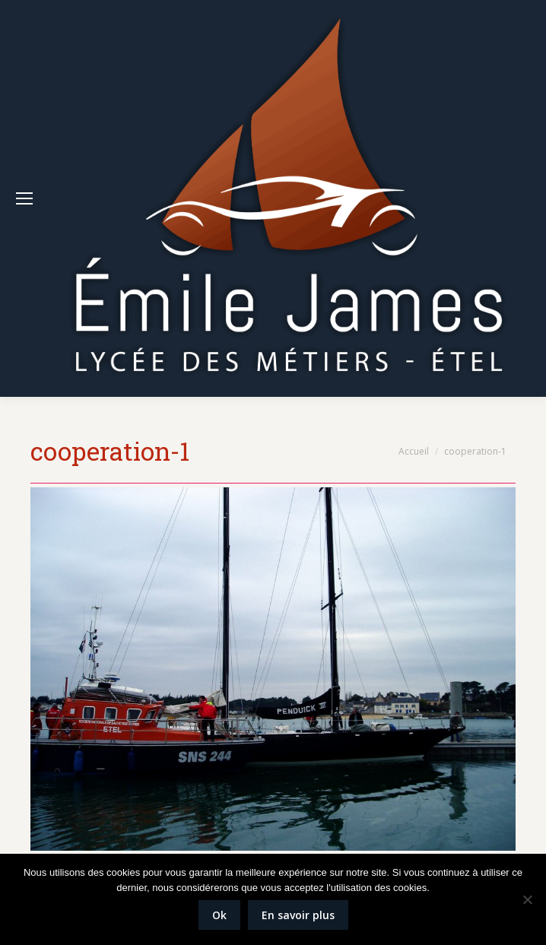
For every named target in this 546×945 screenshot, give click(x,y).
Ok (219, 915)
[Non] (527, 899)
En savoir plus (298, 915)
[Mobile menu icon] (24, 198)
